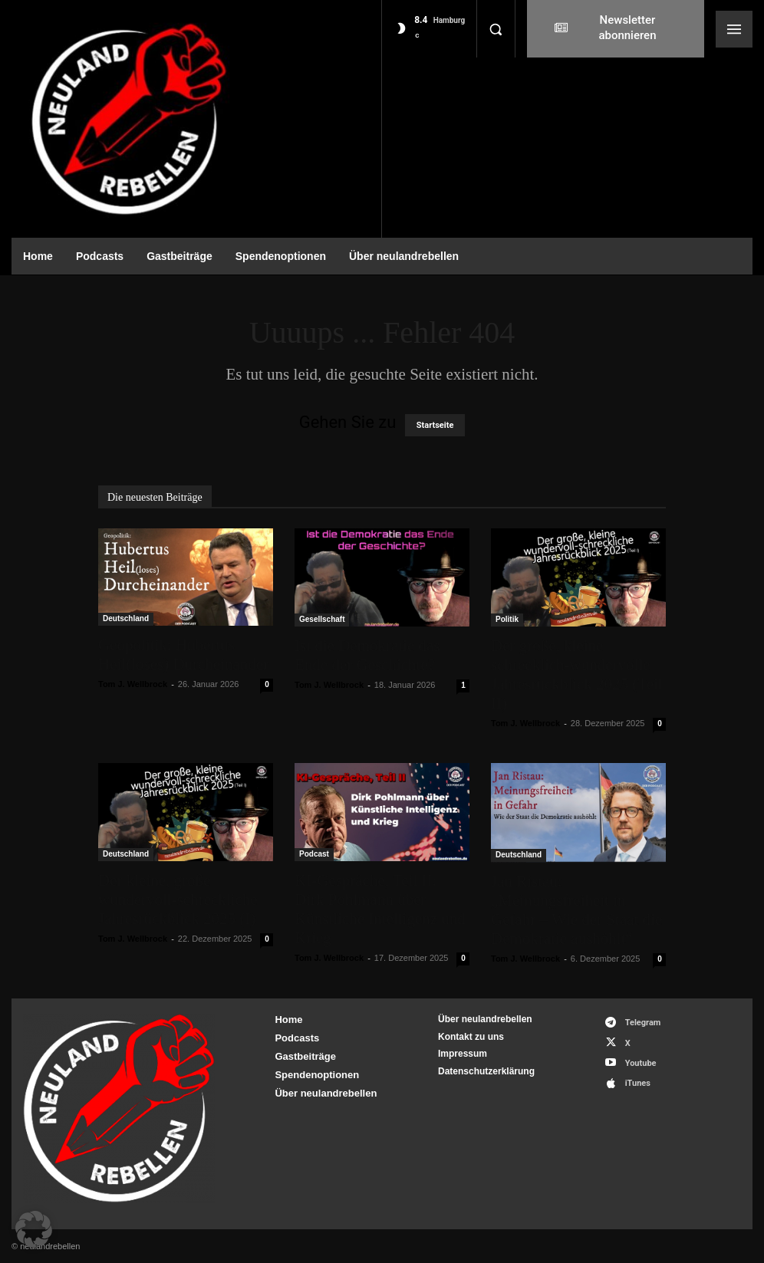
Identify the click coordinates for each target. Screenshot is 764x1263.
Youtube (641, 1063)
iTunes (637, 1083)
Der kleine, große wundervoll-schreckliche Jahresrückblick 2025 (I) (178, 899)
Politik (507, 619)
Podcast (314, 854)
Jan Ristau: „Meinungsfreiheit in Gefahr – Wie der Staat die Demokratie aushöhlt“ (576, 910)
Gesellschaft (321, 619)
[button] (495, 29)
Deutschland (126, 618)
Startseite (435, 425)
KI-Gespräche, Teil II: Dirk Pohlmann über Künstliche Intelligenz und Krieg (380, 909)
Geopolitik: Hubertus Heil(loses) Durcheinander (183, 654)
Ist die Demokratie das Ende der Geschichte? (367, 655)
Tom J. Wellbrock (132, 684)
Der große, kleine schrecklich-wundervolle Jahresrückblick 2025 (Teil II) (577, 674)
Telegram (643, 1023)
